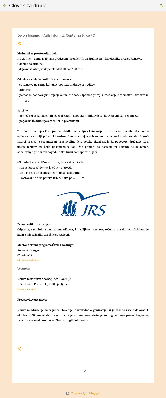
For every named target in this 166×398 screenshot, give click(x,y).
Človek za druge (28, 5)
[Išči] (51, 6)
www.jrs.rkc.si (27, 289)
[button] (19, 43)
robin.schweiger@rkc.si (28, 260)
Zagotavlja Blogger (83, 393)
